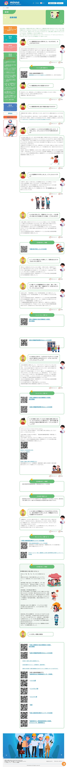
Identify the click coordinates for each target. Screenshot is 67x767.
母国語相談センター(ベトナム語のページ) (37, 75)
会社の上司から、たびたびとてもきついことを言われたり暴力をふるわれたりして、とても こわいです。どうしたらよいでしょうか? (10, 88)
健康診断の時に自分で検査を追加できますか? (10, 65)
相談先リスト (10, 117)
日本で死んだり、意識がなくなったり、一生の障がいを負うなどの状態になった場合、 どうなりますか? (10, 76)
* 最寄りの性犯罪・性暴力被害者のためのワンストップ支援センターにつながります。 (40, 668)
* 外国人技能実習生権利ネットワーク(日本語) (32, 540)
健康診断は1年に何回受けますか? (10, 62)
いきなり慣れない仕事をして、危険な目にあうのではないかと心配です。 (10, 80)
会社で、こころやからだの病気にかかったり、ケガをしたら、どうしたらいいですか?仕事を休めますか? (10, 69)
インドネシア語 (34, 688)
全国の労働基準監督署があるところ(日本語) (40, 340)
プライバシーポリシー (58, 761)
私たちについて (49, 761)
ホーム (4, 7)
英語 (31, 705)
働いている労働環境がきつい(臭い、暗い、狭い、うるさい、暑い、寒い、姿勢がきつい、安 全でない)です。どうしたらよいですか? (10, 84)
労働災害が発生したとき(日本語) (38, 249)
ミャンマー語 (33, 696)
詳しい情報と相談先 (9, 99)
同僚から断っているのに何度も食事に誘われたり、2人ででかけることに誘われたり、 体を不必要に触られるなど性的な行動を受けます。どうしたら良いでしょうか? (10, 92)
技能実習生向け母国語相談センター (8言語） (41, 674)
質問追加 (10, 113)
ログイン (60, 3)
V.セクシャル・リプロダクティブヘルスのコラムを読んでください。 (36, 119)
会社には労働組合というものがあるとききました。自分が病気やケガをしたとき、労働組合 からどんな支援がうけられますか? (10, 96)
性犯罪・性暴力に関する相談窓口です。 (29, 461)
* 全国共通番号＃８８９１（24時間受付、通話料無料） (33, 664)
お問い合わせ (52, 3)
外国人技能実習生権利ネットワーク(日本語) (41, 713)
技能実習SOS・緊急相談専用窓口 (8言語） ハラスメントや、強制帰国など (40, 721)
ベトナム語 (33, 680)
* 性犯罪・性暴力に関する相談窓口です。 (31, 661)
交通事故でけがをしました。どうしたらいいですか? (9, 73)
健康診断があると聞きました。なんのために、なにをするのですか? (10, 58)
